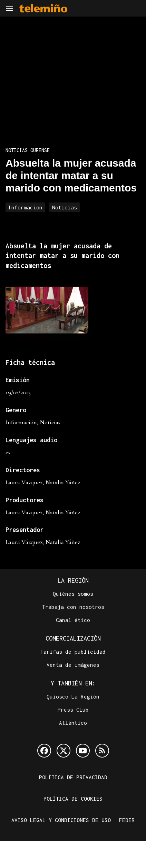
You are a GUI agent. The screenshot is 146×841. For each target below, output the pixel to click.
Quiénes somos (73, 594)
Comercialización (73, 638)
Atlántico (73, 723)
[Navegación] (9, 8)
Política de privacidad (73, 777)
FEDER (127, 820)
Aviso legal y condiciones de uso (61, 820)
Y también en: (73, 683)
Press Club (73, 709)
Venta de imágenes (73, 665)
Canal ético (73, 620)
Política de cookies (73, 798)
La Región (73, 580)
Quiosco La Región (73, 696)
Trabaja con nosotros (73, 607)
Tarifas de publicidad (73, 652)
